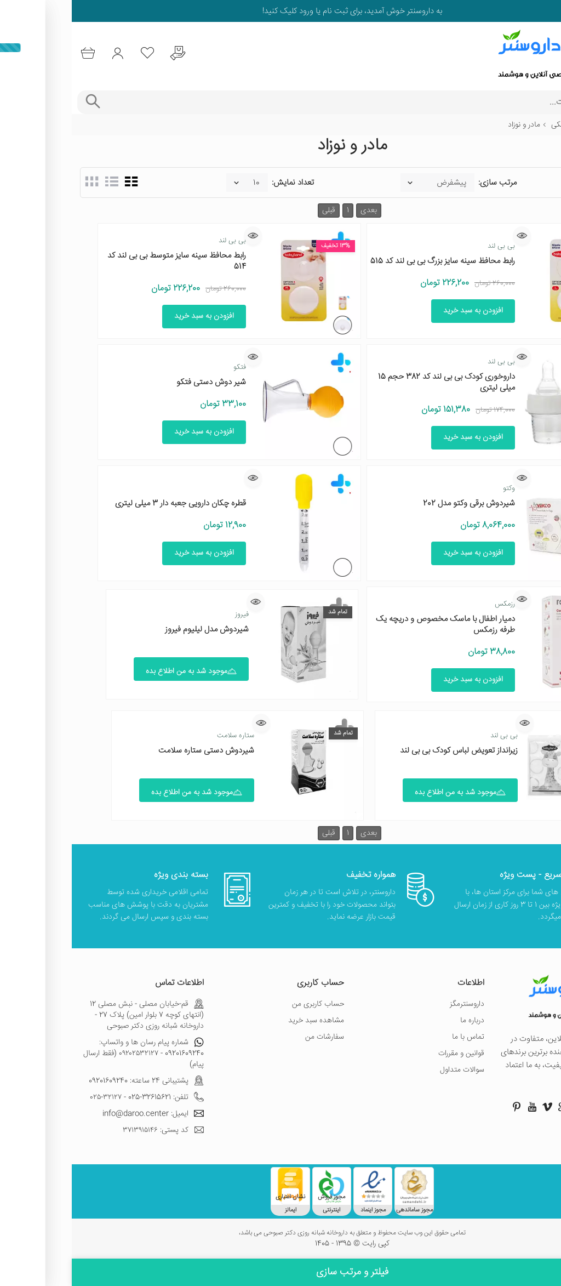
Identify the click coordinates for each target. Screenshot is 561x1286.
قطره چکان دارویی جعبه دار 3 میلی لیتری (108, 503)
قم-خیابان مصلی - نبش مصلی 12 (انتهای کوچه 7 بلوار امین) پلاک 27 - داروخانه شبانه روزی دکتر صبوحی (75, 1015)
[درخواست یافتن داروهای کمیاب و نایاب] (117, 53)
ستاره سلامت (163, 735)
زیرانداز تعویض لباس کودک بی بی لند (387, 750)
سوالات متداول (390, 1070)
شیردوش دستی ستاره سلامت (134, 750)
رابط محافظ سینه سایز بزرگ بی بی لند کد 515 (371, 261)
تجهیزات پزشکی (502, 125)
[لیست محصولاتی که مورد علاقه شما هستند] (84, 53)
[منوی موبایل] (546, 53)
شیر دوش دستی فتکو (139, 382)
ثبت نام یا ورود (250, 11)
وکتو (437, 488)
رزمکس (433, 604)
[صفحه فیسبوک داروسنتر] (537, 1107)
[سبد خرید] (17, 53)
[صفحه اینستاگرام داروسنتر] (521, 1107)
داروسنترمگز (395, 1004)
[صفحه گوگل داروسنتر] (491, 1107)
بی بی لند (429, 246)
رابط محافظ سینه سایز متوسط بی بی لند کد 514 (105, 261)
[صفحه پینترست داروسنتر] (445, 1107)
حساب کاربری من (246, 1004)
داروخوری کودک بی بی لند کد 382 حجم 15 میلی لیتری (374, 382)
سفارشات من (252, 1037)
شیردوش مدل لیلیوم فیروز (135, 629)
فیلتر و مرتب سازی (280, 1272)
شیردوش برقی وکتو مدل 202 (397, 503)
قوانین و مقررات (390, 1053)
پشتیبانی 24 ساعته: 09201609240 (74, 1081)
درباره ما (400, 1020)
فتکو (168, 367)
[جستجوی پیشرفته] (20, 102)
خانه (546, 125)
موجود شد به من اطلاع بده (119, 671)
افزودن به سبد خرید (401, 311)
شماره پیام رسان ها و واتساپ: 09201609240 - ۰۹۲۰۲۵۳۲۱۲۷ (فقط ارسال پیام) (72, 1053)
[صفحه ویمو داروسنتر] (475, 1107)
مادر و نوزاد (452, 125)
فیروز (170, 614)
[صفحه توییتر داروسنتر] (506, 1107)
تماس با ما (396, 1037)
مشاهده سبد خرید (244, 1020)
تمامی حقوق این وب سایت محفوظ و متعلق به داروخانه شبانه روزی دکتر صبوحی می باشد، (280, 1233)
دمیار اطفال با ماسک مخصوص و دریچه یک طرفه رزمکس (373, 624)
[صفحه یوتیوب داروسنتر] (460, 1107)
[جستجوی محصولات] (296, 102)
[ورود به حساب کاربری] (50, 53)
